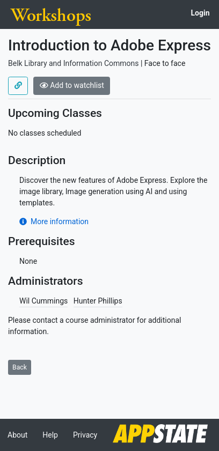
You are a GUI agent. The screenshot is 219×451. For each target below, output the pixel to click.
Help (50, 435)
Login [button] (200, 13)
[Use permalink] (18, 86)
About (17, 435)
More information (54, 221)
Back (19, 367)
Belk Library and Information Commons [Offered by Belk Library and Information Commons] (73, 63)
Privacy (85, 435)
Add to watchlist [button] (72, 85)
